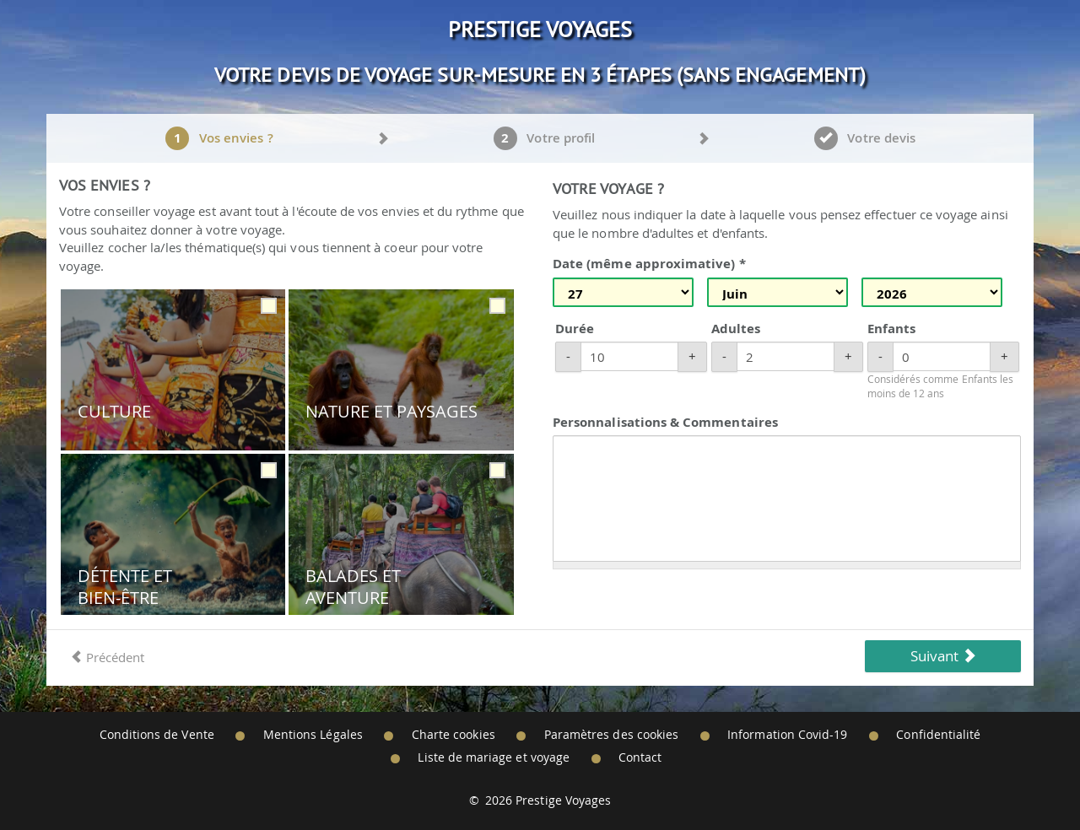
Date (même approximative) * (649, 263)
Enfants (891, 328)
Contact (640, 757)
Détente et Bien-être (125, 586)
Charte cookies (453, 734)
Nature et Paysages (391, 412)
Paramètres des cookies (611, 734)
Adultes (735, 328)
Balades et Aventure (353, 586)
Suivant (943, 656)
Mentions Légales (313, 734)
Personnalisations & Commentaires (665, 422)
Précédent (107, 657)
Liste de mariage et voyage (494, 757)
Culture (114, 412)
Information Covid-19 (787, 734)
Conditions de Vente (157, 734)
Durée (574, 328)
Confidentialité (938, 734)
